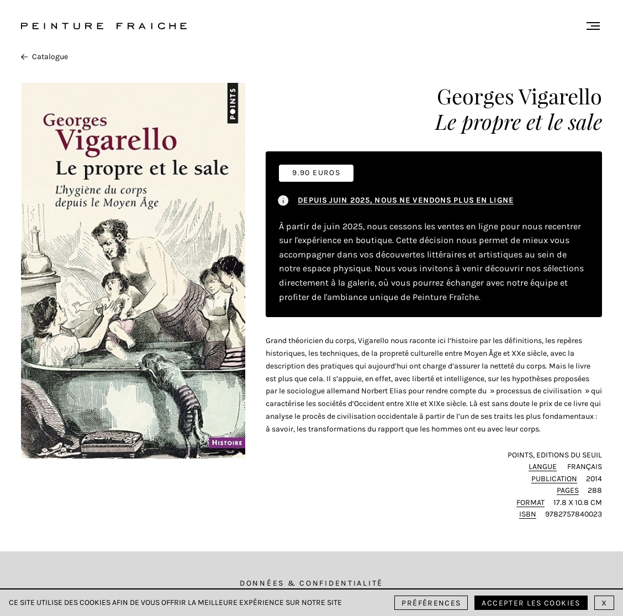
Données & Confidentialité (311, 583)
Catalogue (44, 56)
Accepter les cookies (531, 603)
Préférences (431, 603)
